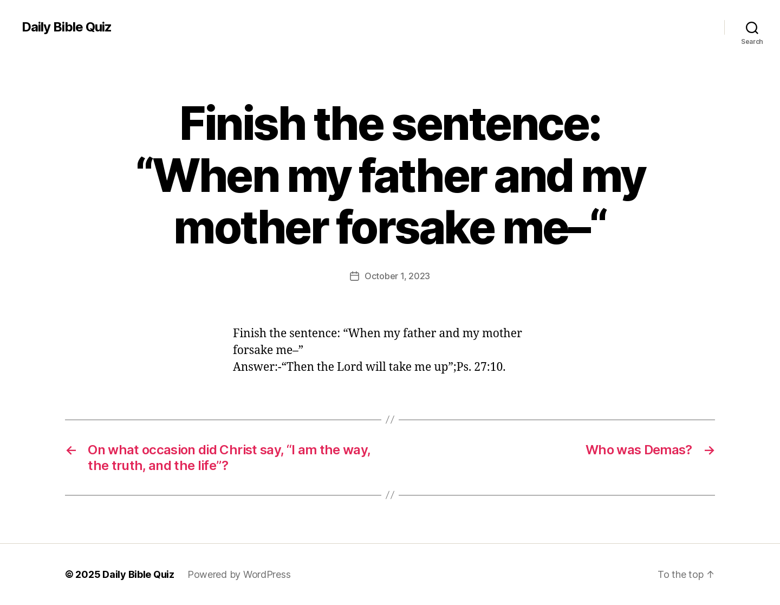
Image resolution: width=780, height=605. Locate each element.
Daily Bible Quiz (67, 27)
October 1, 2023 (397, 276)
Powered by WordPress (239, 574)
